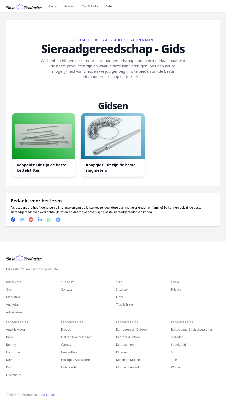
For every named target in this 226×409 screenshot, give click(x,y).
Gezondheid (69, 352)
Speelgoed (81, 40)
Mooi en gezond (127, 367)
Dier (9, 360)
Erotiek (66, 329)
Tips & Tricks (90, 6)
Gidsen (109, 6)
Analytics (12, 305)
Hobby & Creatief (108, 40)
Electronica (14, 375)
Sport (175, 352)
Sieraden (177, 337)
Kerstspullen (125, 345)
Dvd (9, 367)
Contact (66, 289)
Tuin (174, 360)
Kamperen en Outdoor (132, 329)
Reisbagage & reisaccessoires (192, 329)
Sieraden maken (139, 40)
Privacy (176, 289)
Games (66, 345)
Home (53, 6)
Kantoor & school (128, 337)
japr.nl (50, 395)
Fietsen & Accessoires (76, 337)
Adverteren (14, 312)
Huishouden (70, 367)
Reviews (69, 6)
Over (9, 289)
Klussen (121, 352)
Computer (13, 352)
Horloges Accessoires (76, 360)
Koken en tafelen (128, 360)
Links (119, 297)
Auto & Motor (15, 329)
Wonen (176, 367)
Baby (9, 337)
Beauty (11, 345)
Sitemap (122, 289)
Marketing (13, 297)
